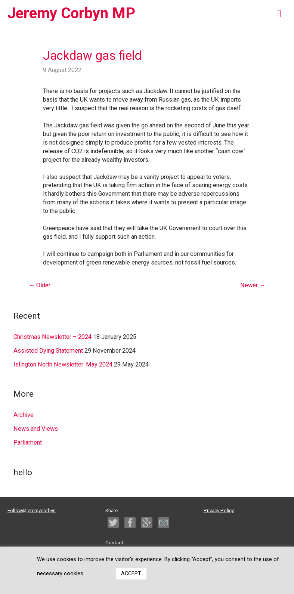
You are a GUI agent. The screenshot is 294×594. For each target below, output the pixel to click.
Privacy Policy (219, 510)
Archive (23, 414)
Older (39, 285)
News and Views (35, 428)
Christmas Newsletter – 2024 (52, 336)
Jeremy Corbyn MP (71, 13)
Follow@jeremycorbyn (31, 510)
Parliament (27, 442)
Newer (252, 285)
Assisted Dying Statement (48, 350)
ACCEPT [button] (131, 573)
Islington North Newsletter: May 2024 (62, 364)
